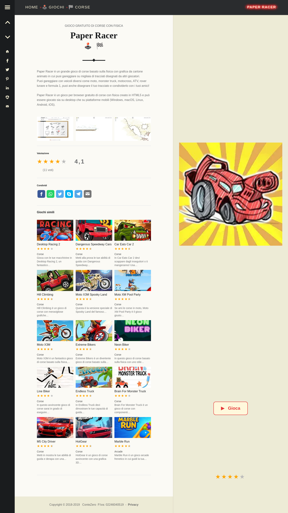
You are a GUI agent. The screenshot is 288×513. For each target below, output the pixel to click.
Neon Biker (121, 344)
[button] (7, 7)
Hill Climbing (45, 294)
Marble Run (122, 441)
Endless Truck (85, 391)
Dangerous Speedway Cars (94, 244)
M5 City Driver (46, 441)
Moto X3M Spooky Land (91, 294)
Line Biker (43, 391)
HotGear (81, 441)
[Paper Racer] (230, 194)
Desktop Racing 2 (48, 244)
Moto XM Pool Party (127, 294)
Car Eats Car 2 (124, 244)
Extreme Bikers (86, 344)
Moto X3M (43, 344)
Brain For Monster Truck (130, 391)
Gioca (230, 408)
